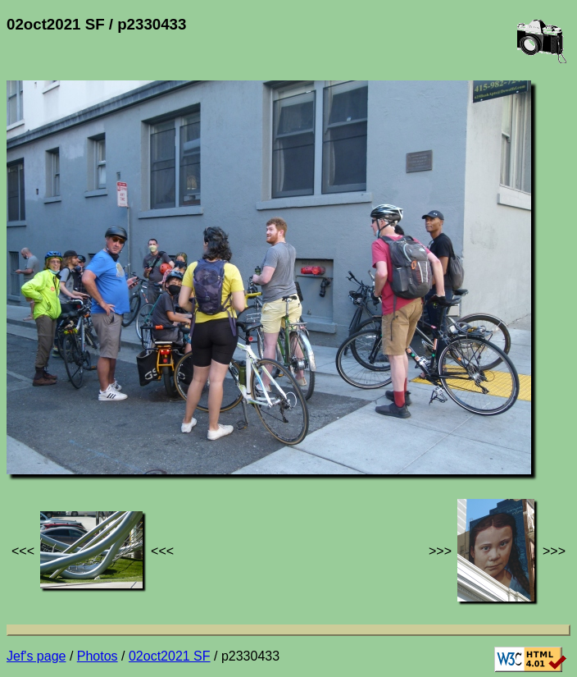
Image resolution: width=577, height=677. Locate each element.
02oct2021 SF (170, 656)
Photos (97, 656)
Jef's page (36, 656)
